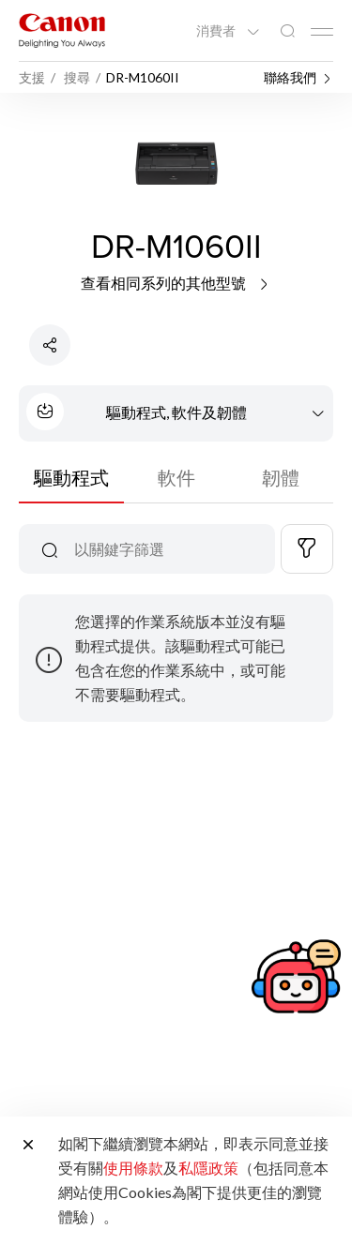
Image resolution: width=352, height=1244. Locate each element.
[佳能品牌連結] (62, 30)
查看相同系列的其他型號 (176, 283)
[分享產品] (49, 345)
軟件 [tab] (176, 477)
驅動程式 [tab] (71, 477)
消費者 (217, 30)
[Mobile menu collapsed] (322, 32)
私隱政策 (208, 1168)
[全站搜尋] (287, 31)
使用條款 (133, 1168)
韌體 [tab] (280, 477)
